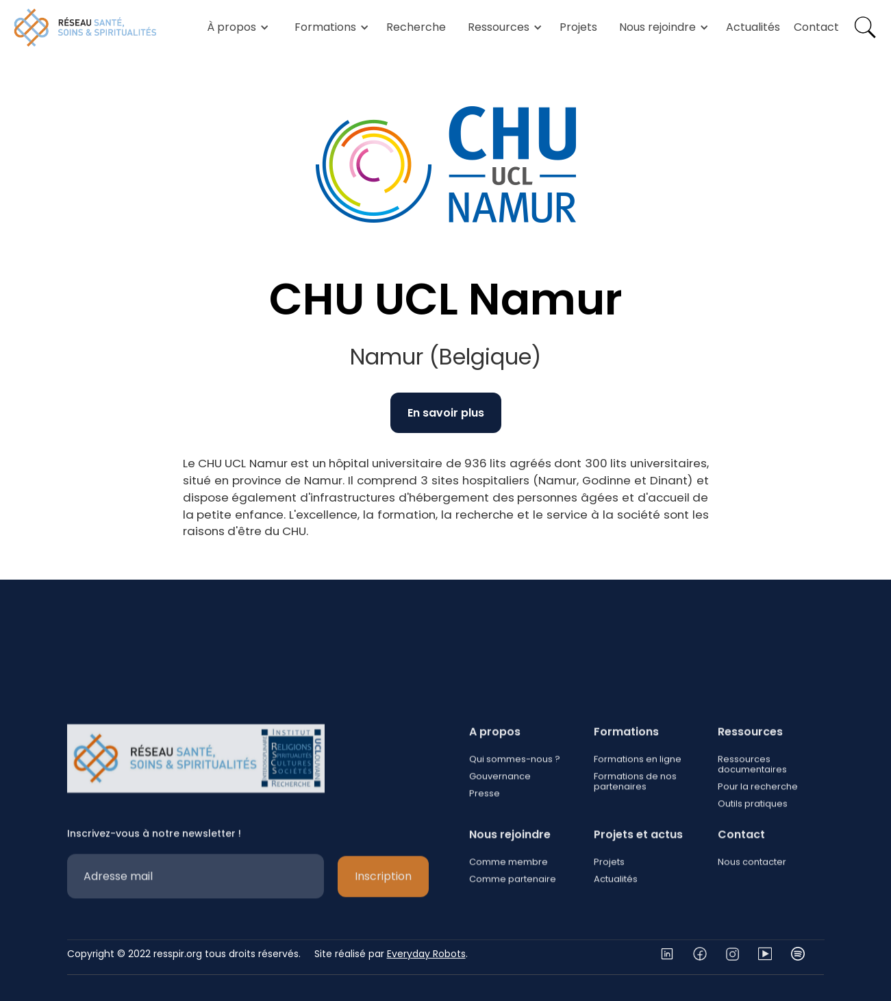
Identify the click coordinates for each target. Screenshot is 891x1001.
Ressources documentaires (752, 805)
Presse (484, 835)
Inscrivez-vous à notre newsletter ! (154, 875)
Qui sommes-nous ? (514, 800)
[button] (236, 27)
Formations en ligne (637, 800)
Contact (816, 27)
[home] (86, 27)
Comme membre (508, 903)
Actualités (753, 27)
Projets (578, 27)
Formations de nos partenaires (634, 823)
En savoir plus (445, 413)
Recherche (416, 27)
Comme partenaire (512, 920)
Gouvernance (500, 818)
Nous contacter (752, 903)
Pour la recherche (758, 828)
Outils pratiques (753, 845)
